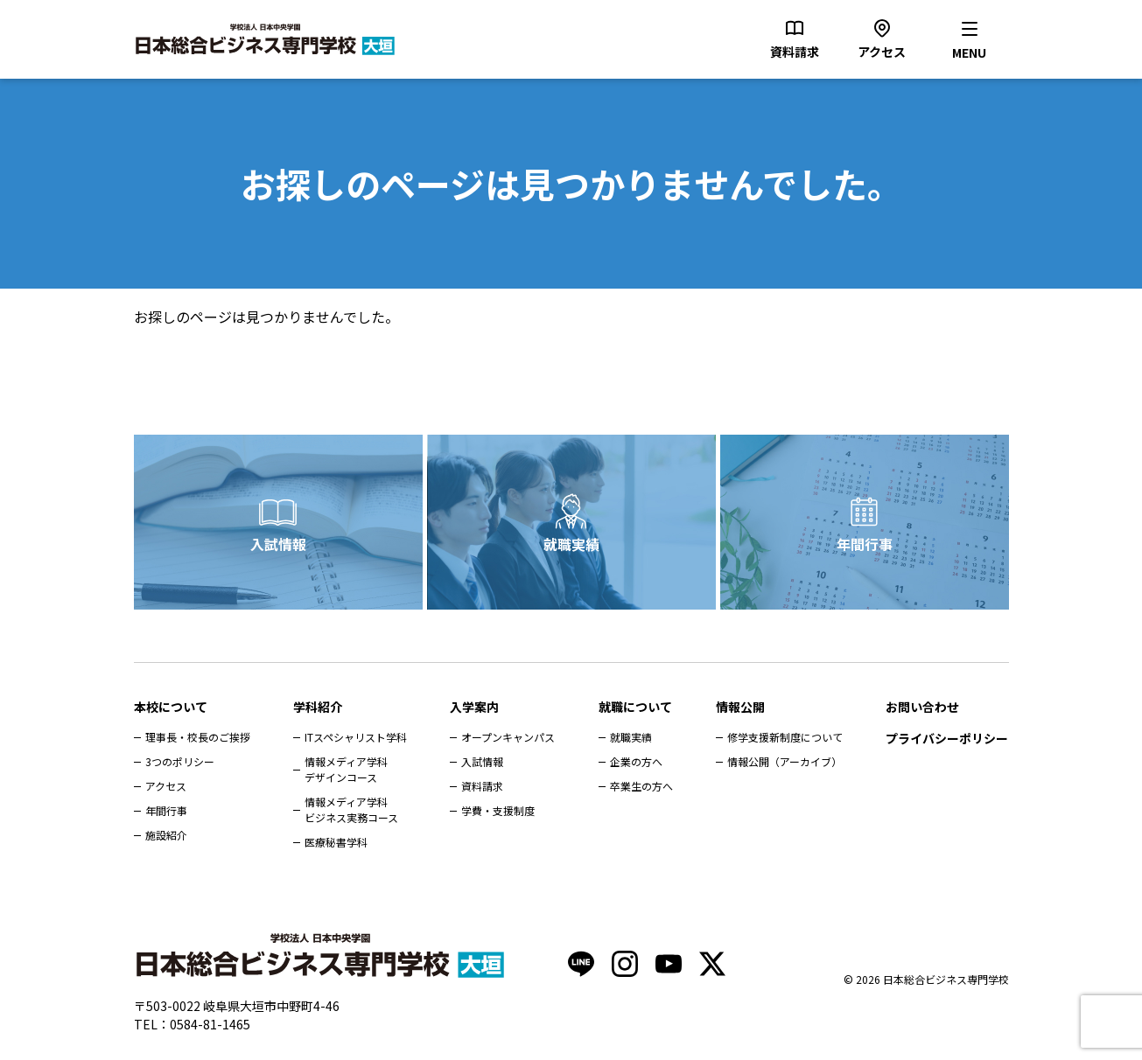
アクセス (165, 785)
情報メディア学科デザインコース (346, 769)
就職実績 (571, 543)
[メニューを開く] (969, 39)
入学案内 (474, 706)
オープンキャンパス (508, 736)
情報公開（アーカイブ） (784, 761)
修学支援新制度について (785, 736)
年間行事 (865, 543)
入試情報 (278, 543)
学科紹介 (317, 706)
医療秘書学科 (336, 841)
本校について (170, 706)
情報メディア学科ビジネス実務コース (351, 809)
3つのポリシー (179, 761)
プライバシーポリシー (947, 738)
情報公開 (740, 706)
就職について (635, 706)
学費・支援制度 (498, 810)
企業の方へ (636, 761)
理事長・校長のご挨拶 (197, 736)
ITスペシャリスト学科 (356, 736)
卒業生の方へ (641, 785)
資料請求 (482, 785)
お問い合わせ (922, 706)
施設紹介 (166, 834)
